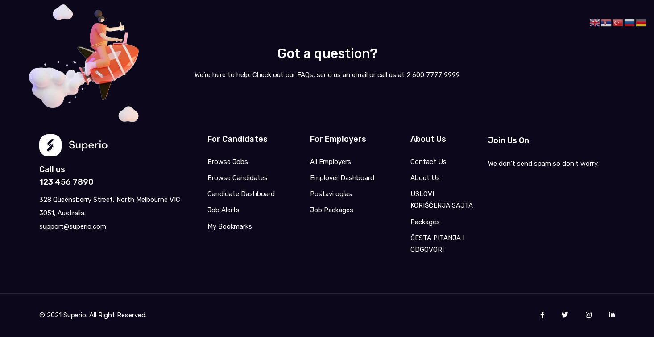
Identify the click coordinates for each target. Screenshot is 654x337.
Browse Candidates (237, 178)
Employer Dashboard (342, 178)
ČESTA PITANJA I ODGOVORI (437, 244)
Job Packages (331, 210)
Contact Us (428, 162)
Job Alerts (223, 210)
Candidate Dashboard (241, 194)
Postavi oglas (331, 194)
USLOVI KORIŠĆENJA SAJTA (441, 200)
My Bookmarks (229, 226)
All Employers (330, 162)
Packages (425, 222)
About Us (425, 178)
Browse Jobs (227, 162)
